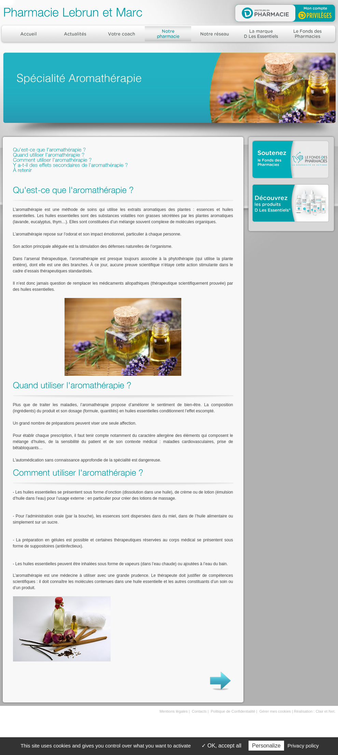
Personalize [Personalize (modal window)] (266, 746)
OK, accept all (221, 746)
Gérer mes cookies (275, 711)
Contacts (199, 711)
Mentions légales (173, 711)
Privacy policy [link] (303, 746)
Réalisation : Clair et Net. (315, 711)
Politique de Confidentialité (233, 711)
